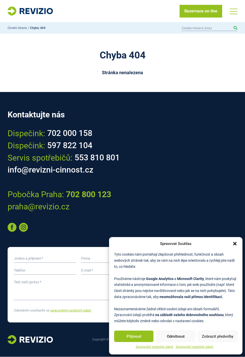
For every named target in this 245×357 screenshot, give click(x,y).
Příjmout (134, 336)
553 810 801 (97, 158)
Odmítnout (176, 336)
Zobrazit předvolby (217, 336)
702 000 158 (69, 133)
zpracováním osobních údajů (70, 311)
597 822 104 (69, 146)
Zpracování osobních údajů (154, 347)
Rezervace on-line (200, 11)
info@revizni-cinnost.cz (50, 170)
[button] (234, 243)
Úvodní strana (17, 28)
